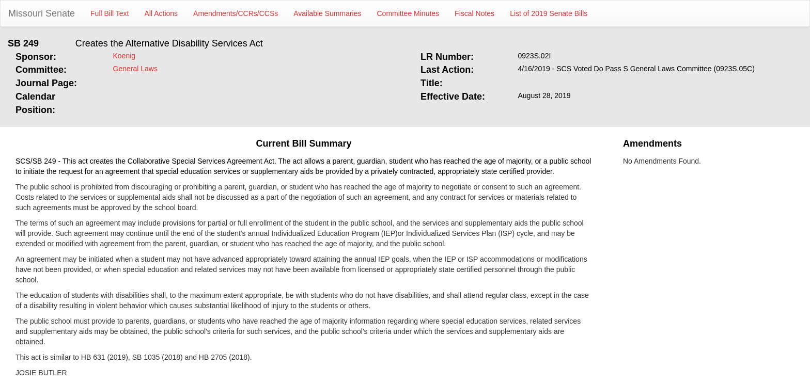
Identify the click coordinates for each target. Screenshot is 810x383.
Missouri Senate (41, 13)
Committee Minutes (408, 13)
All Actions (161, 13)
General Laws (135, 69)
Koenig (124, 56)
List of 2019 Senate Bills (548, 13)
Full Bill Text (109, 13)
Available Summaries (327, 13)
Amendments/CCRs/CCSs (235, 13)
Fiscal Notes (474, 13)
